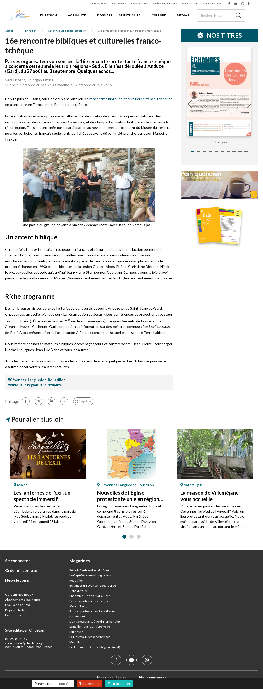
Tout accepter (118, 683)
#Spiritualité (51, 385)
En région (48, 15)
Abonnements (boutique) (22, 600)
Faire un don (190, 3)
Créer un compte (21, 570)
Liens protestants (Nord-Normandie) (94, 621)
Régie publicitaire (17, 610)
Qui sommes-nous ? (19, 594)
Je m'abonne (99, 3)
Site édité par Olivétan (24, 629)
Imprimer (85, 401)
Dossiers (104, 15)
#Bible (13, 385)
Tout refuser (89, 683)
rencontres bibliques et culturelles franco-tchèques (130, 99)
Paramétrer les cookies (53, 683)
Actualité (77, 15)
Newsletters (139, 3)
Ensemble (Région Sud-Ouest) (90, 596)
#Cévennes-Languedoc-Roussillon (36, 379)
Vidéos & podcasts (165, 3)
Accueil (9, 30)
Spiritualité (129, 15)
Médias (183, 15)
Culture (159, 15)
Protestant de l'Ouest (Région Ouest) (94, 647)
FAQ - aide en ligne (18, 605)
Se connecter (212, 3)
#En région (29, 385)
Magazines (119, 3)
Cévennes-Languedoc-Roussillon (67, 30)
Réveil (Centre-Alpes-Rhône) (89, 570)
